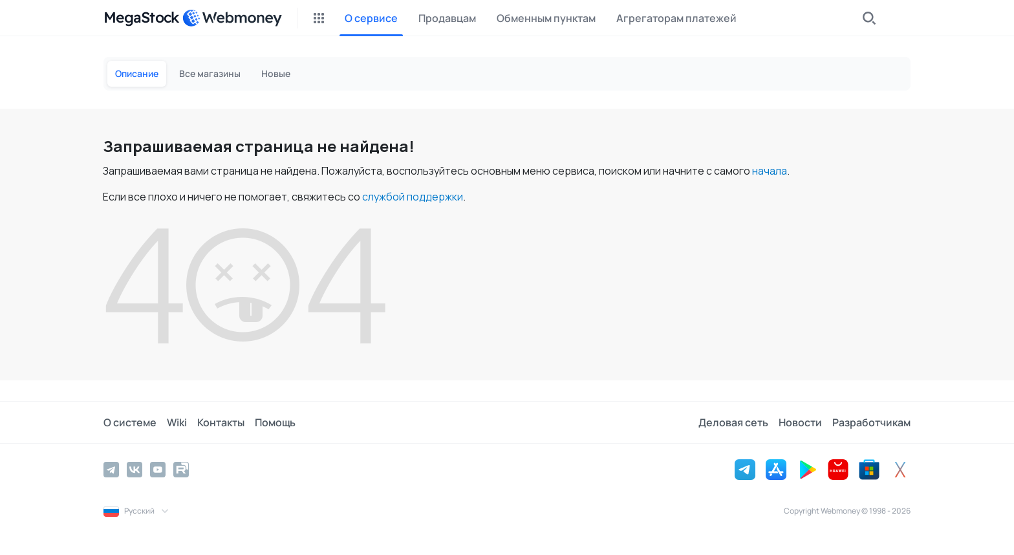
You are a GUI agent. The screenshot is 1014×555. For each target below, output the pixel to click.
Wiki (177, 422)
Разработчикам (871, 422)
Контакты (220, 422)
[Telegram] (111, 469)
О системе (129, 422)
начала (769, 171)
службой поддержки (412, 197)
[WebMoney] (232, 18)
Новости (800, 422)
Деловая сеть (733, 422)
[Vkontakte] (134, 469)
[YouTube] (158, 469)
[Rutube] (181, 469)
